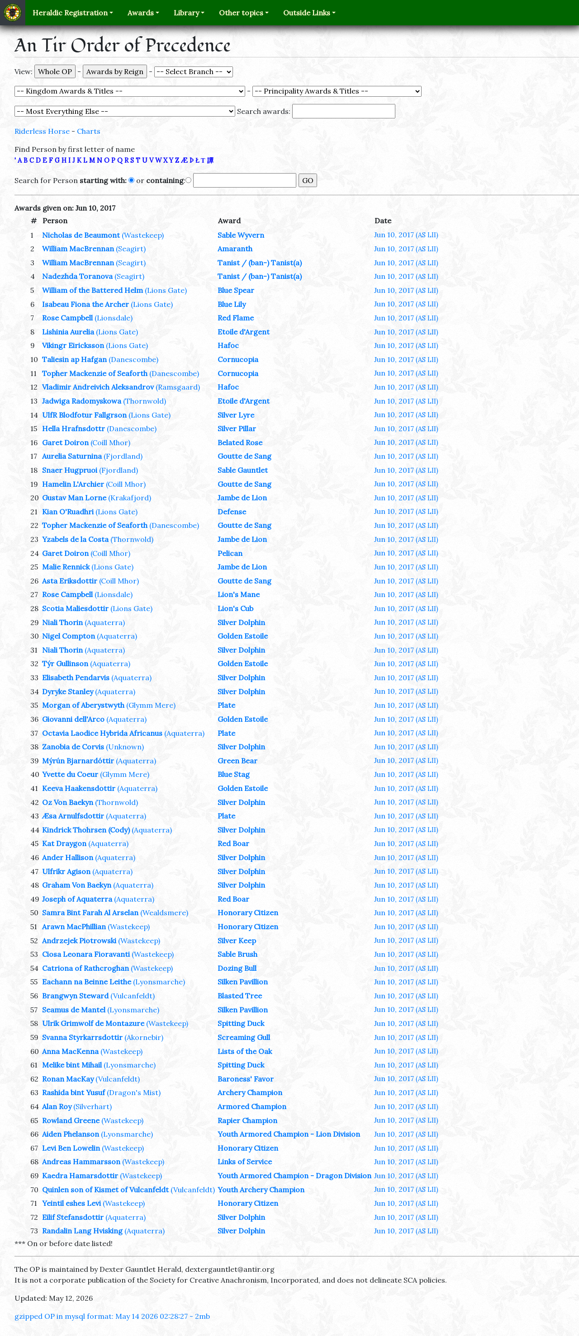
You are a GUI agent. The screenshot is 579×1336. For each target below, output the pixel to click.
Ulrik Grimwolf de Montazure (93, 1023)
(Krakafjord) (129, 497)
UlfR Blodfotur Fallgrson (84, 414)
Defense (232, 511)
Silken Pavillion (243, 981)
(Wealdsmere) (164, 912)
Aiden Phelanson (70, 1133)
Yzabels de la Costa (75, 539)
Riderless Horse (42, 131)
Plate (226, 705)
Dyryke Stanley (67, 691)
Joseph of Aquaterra (77, 898)
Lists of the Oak (245, 1051)
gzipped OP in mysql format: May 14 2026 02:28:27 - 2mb (112, 1316)
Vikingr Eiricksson (73, 345)
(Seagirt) (131, 248)
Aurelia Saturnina (72, 456)
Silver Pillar (237, 428)
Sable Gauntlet (243, 470)
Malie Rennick (66, 566)
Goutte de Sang (244, 456)
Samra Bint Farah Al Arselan (90, 912)
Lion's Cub (235, 608)
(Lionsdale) (114, 317)
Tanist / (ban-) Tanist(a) (260, 262)
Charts (88, 131)
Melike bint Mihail (72, 1064)
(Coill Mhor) (110, 442)
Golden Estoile (243, 635)
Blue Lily (232, 304)
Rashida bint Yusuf (73, 1092)
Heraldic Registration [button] (70, 12)
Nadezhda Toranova (77, 276)
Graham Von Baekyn (76, 884)
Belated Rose (240, 442)
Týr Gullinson (65, 663)
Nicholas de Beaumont (81, 235)
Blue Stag (234, 774)
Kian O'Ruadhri (68, 511)
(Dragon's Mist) (134, 1092)
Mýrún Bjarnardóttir (78, 760)
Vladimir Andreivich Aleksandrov (98, 386)
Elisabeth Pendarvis (75, 677)
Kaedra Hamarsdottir (80, 1175)
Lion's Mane (239, 594)
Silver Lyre (236, 414)
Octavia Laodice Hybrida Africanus (102, 733)
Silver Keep (237, 940)
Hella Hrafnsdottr (73, 428)
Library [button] (186, 12)
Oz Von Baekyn (67, 802)
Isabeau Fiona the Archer (85, 304)
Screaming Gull (244, 1037)
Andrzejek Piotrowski (79, 940)
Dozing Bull (237, 968)
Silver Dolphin (241, 622)
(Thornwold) (144, 400)
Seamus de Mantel (73, 1009)
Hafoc (228, 345)
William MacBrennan (78, 248)
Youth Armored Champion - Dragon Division (294, 1175)
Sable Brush (237, 954)
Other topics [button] (241, 12)
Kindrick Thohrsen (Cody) (86, 829)
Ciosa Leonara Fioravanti (86, 954)
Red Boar (233, 843)
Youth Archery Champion (261, 1189)
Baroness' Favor (246, 1078)
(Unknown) (125, 746)
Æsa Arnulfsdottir (73, 815)
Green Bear (237, 760)
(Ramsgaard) (178, 386)
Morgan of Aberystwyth (83, 705)
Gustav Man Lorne (74, 497)
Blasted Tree (240, 995)
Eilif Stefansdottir (73, 1217)
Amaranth (235, 248)
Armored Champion (252, 1106)
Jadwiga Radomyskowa (81, 400)
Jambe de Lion (242, 497)
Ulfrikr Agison (66, 871)
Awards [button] (141, 12)
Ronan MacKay (68, 1078)
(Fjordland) (123, 456)
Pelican (230, 553)
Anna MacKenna (70, 1051)
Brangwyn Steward (75, 995)
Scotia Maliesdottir (75, 608)
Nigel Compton (68, 635)
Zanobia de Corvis (73, 746)
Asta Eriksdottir (69, 580)
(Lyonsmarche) (159, 981)
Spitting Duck (241, 1023)
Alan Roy (56, 1106)
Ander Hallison (67, 857)
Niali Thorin (62, 622)
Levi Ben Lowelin (71, 1148)
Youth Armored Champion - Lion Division (289, 1133)
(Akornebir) (143, 1037)
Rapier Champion (247, 1120)
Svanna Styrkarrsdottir (82, 1037)
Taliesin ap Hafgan (74, 359)
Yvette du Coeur (70, 774)
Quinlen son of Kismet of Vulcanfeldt (105, 1189)
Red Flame (236, 317)
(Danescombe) (133, 359)
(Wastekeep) (143, 235)
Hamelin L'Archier (73, 484)
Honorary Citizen (248, 912)
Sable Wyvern (241, 235)
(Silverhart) (92, 1106)
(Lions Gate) (166, 290)
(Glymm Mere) (151, 705)
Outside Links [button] (306, 12)
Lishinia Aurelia (68, 331)
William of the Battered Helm (92, 290)
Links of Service (245, 1161)
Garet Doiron (65, 442)
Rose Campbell (67, 317)
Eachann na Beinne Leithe (86, 981)
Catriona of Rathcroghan (85, 968)
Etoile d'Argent (244, 331)
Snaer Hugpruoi (69, 470)
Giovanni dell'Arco (73, 719)
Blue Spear (236, 290)
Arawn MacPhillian (74, 926)
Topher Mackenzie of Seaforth (94, 373)
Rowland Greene (71, 1120)
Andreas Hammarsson (81, 1161)
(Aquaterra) (105, 622)
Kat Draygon (64, 843)
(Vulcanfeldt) (132, 995)
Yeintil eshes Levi (71, 1203)
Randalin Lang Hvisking (82, 1230)
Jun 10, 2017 (406, 234)
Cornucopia (238, 359)
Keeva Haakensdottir (78, 788)
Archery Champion (250, 1092)
